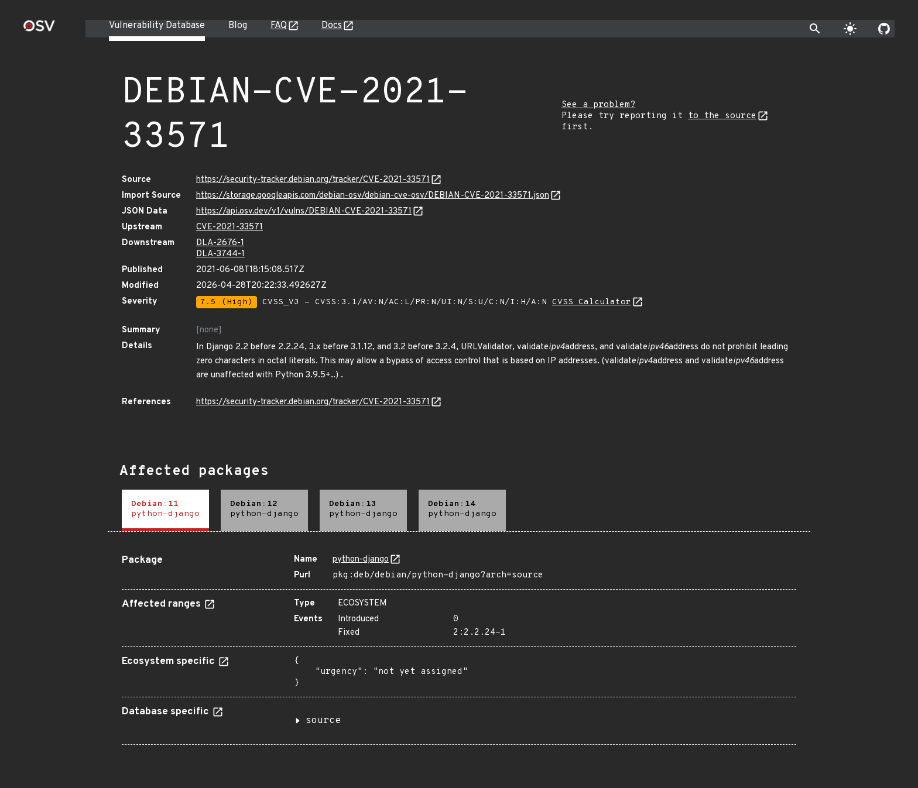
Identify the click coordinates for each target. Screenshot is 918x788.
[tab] (165, 510)
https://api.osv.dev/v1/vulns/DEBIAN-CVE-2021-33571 (304, 211)
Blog (237, 26)
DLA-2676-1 (220, 243)
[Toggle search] (815, 28)
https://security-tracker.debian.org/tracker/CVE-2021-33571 (313, 179)
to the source (722, 116)
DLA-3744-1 (220, 254)
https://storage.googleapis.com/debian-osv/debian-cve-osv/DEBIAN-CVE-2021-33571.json (372, 195)
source (323, 721)
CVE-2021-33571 (229, 227)
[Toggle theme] (850, 28)
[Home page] (39, 30)
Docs (331, 26)
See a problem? (598, 105)
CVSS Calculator (591, 302)
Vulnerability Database (157, 26)
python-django (361, 559)
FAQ (278, 26)
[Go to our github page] (884, 29)
